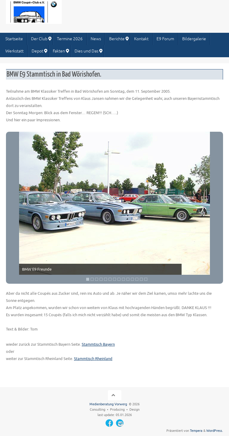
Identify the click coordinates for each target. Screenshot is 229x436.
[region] (114, 208)
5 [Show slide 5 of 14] (105, 279)
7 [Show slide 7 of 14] (114, 279)
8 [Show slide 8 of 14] (118, 279)
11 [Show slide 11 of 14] (132, 279)
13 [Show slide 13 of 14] (141, 279)
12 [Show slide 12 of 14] (136, 279)
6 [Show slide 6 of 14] (110, 279)
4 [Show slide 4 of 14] (101, 279)
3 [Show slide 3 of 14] (96, 279)
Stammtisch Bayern (98, 344)
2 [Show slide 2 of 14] (92, 279)
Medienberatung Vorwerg (108, 404)
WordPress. (214, 431)
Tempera (196, 431)
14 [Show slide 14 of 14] (145, 279)
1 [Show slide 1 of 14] (87, 279)
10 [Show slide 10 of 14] (127, 279)
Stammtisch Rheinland (93, 358)
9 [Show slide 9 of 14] (123, 279)
